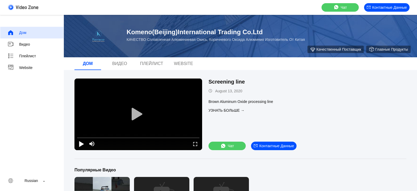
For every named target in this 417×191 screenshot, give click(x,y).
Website (19, 67)
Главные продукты (388, 49)
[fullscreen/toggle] (195, 144)
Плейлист (21, 56)
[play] (138, 114)
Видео (18, 44)
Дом (16, 32)
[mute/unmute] (92, 144)
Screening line (226, 82)
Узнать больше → (226, 110)
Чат (340, 7)
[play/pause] (81, 144)
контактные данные (387, 7)
